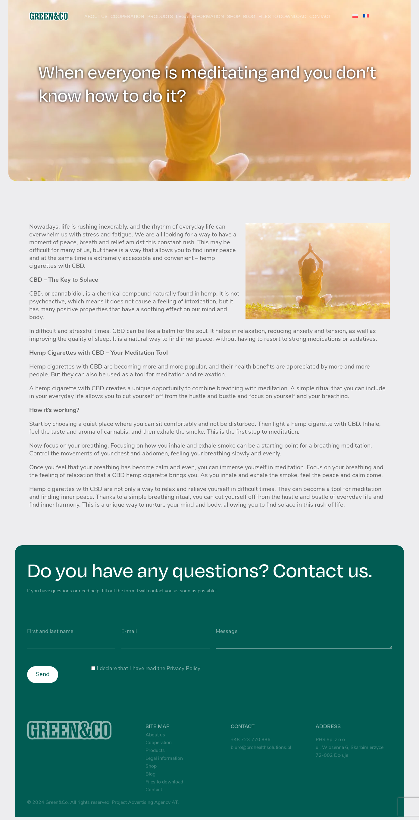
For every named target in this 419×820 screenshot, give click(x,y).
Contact (320, 16)
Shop (233, 16)
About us (96, 16)
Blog (249, 16)
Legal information (200, 16)
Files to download (282, 16)
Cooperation (127, 16)
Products (160, 16)
